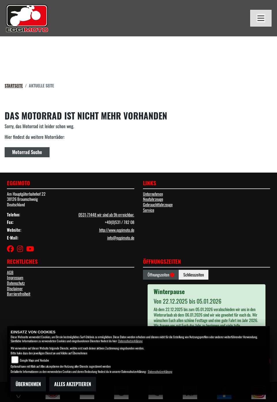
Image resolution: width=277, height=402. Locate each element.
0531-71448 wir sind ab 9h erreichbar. (106, 215)
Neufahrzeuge (153, 199)
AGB (10, 272)
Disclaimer (15, 288)
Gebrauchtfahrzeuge (158, 204)
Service (148, 210)
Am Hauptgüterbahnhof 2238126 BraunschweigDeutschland (26, 199)
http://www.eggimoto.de (116, 230)
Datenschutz (16, 283)
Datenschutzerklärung (130, 341)
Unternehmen (153, 194)
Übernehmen (28, 384)
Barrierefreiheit (18, 294)
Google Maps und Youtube (34, 360)
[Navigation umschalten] (261, 18)
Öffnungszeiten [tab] (161, 275)
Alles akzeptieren (72, 384)
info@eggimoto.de (120, 238)
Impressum (15, 277)
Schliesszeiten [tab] (193, 275)
